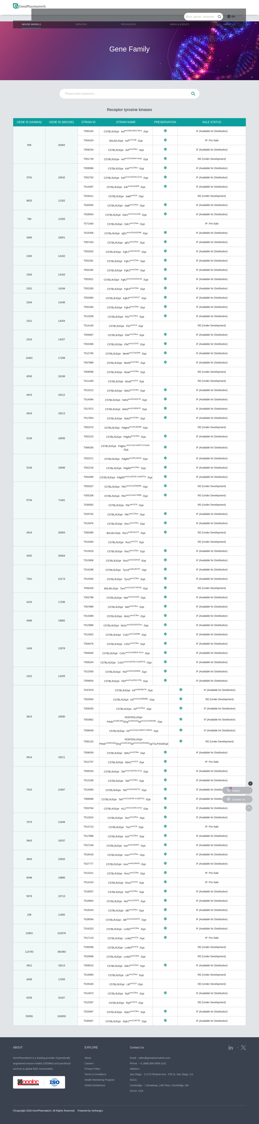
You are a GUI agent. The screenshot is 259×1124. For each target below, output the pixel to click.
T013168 (88, 780)
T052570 (88, 427)
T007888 (88, 362)
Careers (89, 1063)
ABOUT (18, 1047)
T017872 (88, 408)
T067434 (88, 242)
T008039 (88, 752)
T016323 (88, 928)
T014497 (88, 186)
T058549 (88, 730)
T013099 (88, 615)
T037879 (88, 690)
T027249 (88, 845)
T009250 (88, 708)
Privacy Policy (92, 1068)
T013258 (88, 316)
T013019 (88, 551)
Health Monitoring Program (99, 1079)
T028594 (88, 919)
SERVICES (84, 16)
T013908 (88, 560)
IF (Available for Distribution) (211, 131)
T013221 (88, 873)
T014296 (88, 569)
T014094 (88, 399)
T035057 (88, 1020)
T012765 (88, 353)
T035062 (88, 504)
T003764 (88, 808)
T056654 (88, 680)
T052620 (88, 251)
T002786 (88, 597)
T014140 (88, 325)
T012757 (88, 761)
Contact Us (138, 1047)
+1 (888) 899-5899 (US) (153, 1063)
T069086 (88, 798)
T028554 (88, 214)
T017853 (88, 418)
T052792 (88, 177)
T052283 (88, 288)
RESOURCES (129, 16)
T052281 (88, 260)
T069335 (88, 447)
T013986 (88, 625)
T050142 (88, 741)
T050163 (88, 131)
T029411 (88, 196)
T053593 (88, 699)
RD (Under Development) (212, 158)
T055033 (88, 771)
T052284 (88, 307)
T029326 (88, 984)
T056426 (88, 588)
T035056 (88, 947)
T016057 (88, 891)
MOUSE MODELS (36, 18)
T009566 (88, 168)
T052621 (88, 279)
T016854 (88, 900)
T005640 (88, 653)
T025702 (88, 514)
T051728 (88, 158)
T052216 (88, 467)
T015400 (88, 541)
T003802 (88, 719)
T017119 (88, 937)
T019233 (88, 910)
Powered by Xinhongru (90, 1110)
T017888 (88, 835)
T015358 (88, 232)
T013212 (88, 390)
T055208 (88, 495)
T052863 (88, 297)
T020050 (88, 205)
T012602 (88, 634)
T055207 (88, 486)
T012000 (88, 671)
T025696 (88, 956)
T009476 (88, 643)
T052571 (88, 458)
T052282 (88, 269)
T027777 (88, 863)
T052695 (88, 477)
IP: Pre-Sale (211, 140)
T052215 (88, 436)
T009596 (88, 371)
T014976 (88, 523)
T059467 (88, 334)
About (88, 1057)
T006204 (88, 662)
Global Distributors (95, 1085)
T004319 (88, 140)
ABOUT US (226, 16)
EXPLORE (92, 1047)
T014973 (88, 993)
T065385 (88, 532)
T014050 (88, 789)
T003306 (88, 344)
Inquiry (234, 789)
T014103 (88, 882)
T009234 (88, 149)
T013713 (88, 826)
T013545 (88, 578)
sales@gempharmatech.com (154, 1057)
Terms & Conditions (95, 1074)
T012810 (88, 817)
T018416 (88, 854)
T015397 (88, 1002)
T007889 (88, 606)
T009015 (88, 965)
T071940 (88, 223)
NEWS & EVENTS (179, 16)
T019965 (88, 974)
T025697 (88, 1011)
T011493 (88, 380)
